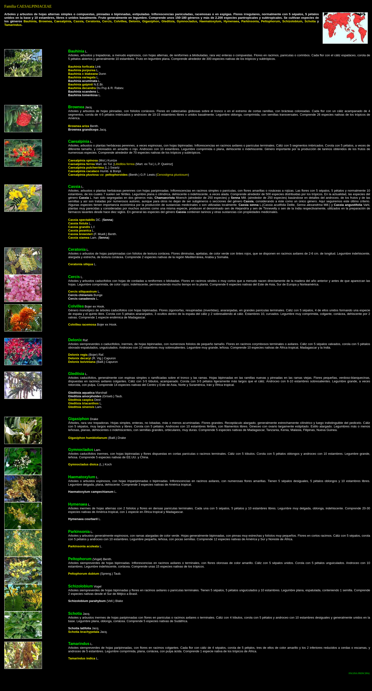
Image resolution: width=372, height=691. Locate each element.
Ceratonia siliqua (80, 264)
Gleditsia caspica (80, 400)
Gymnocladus (187, 21)
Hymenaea (231, 21)
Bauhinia (30, 21)
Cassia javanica (79, 230)
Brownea (45, 21)
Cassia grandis (79, 227)
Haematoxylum (210, 21)
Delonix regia (78, 354)
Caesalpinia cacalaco (83, 171)
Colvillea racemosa (82, 324)
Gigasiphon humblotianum (87, 438)
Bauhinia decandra (82, 88)
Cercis (107, 21)
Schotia (310, 21)
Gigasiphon (150, 21)
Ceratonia (93, 21)
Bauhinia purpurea (81, 70)
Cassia (79, 21)
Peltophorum (270, 21)
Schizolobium (292, 21)
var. (98, 174)
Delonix (134, 21)
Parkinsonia (250, 21)
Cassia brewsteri (80, 234)
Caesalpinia (62, 21)
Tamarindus (13, 25)
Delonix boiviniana (81, 362)
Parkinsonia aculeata (83, 546)
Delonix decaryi (79, 358)
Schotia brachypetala (84, 632)
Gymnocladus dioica (83, 464)
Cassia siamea (79, 237)
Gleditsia (167, 21)
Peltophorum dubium (83, 573)
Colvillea (120, 21)
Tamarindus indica (81, 658)
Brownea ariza (78, 126)
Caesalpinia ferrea (82, 164)
